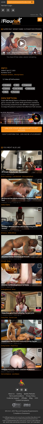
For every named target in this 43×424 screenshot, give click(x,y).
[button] (21, 43)
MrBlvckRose (12, 233)
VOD (36, 398)
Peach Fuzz (14, 346)
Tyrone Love (13, 317)
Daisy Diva (4, 317)
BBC (17, 85)
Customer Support (13, 398)
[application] (21, 43)
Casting (19, 394)
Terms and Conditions (16, 396)
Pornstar (16, 92)
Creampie (27, 85)
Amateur (7, 85)
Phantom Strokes (7, 75)
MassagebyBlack (27, 176)
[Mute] (35, 53)
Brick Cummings (6, 176)
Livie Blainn (15, 374)
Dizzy (8, 261)
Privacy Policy (30, 396)
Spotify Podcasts (29, 394)
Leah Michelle (17, 176)
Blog (30, 398)
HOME (3, 2)
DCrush (3, 261)
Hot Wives (18, 88)
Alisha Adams (5, 205)
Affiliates (24, 398)
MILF (6, 92)
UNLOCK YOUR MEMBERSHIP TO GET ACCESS (21, 129)
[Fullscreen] (39, 53)
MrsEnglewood (6, 289)
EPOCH (13, 419)
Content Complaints (22, 400)
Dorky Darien (5, 346)
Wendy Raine (19, 75)
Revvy (13, 289)
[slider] (20, 52)
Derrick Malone (6, 374)
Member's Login (6, 5)
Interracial (30, 88)
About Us (11, 394)
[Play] (4, 53)
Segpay (7, 419)
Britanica (4, 233)
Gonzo (7, 88)
